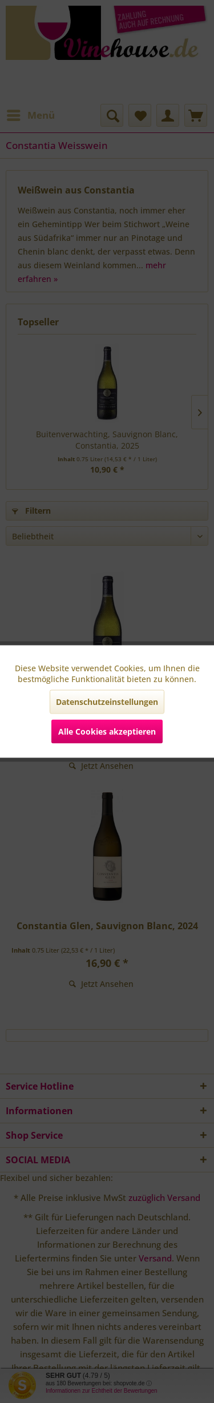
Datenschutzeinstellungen (107, 701)
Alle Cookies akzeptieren (107, 731)
